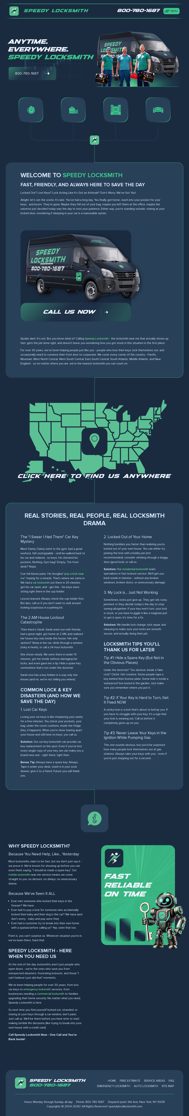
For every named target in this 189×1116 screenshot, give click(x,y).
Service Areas (154, 1081)
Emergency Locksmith (113, 1086)
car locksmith (41, 582)
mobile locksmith (19, 875)
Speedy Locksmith (97, 338)
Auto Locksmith (146, 1086)
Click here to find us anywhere (94, 476)
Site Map (168, 1086)
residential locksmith (135, 569)
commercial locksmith (50, 994)
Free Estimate (130, 1081)
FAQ (171, 1081)
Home (112, 1081)
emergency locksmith (37, 989)
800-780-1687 (50, 1085)
